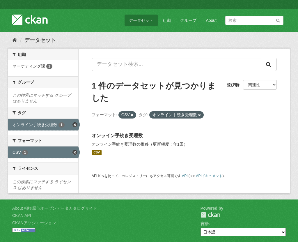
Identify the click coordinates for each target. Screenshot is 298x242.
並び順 (233, 84)
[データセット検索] (254, 20)
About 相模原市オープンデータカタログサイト (54, 208)
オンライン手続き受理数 (117, 135)
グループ (188, 20)
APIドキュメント (209, 176)
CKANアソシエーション (34, 222)
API (184, 176)
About (211, 20)
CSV (96, 152)
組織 (167, 20)
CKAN (210, 215)
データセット (141, 20)
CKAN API (21, 215)
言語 (205, 223)
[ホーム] (14, 40)
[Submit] (278, 19)
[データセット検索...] (176, 64)
